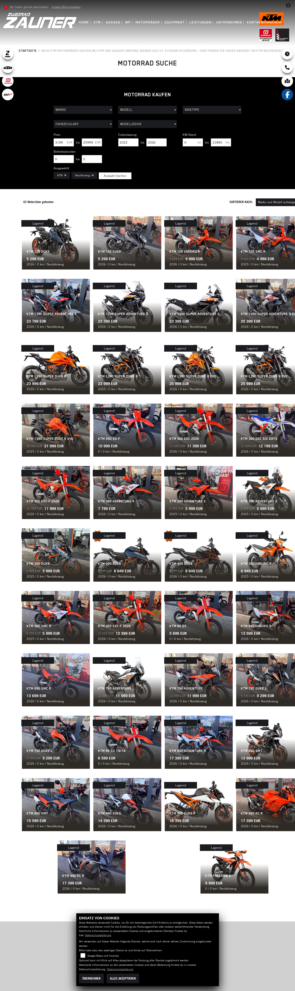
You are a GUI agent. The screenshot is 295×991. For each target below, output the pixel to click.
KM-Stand (189, 135)
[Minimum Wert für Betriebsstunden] (64, 159)
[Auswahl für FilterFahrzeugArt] (83, 124)
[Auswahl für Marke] (83, 110)
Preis (57, 135)
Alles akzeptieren (123, 978)
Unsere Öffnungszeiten (66, 7)
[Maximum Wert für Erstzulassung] (156, 142)
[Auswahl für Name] (147, 110)
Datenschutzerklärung (98, 935)
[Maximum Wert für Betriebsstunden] (92, 159)
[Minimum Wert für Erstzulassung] (128, 142)
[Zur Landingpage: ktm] (8, 67)
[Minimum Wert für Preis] (64, 142)
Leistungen (200, 22)
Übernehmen (91, 978)
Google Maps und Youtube (103, 955)
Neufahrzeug (84, 175)
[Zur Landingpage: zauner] (8, 54)
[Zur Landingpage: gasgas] (8, 81)
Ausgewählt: (62, 168)
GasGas (113, 22)
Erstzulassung (127, 135)
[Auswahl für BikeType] (212, 110)
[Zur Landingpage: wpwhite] (8, 94)
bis (78, 142)
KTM (97, 22)
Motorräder (147, 22)
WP (128, 22)
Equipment (175, 22)
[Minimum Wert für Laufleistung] (193, 142)
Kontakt (255, 22)
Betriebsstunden (64, 151)
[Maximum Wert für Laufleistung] (221, 142)
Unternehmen (229, 22)
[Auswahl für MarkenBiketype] (147, 124)
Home (84, 22)
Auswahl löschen (115, 176)
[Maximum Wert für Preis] (92, 142)
